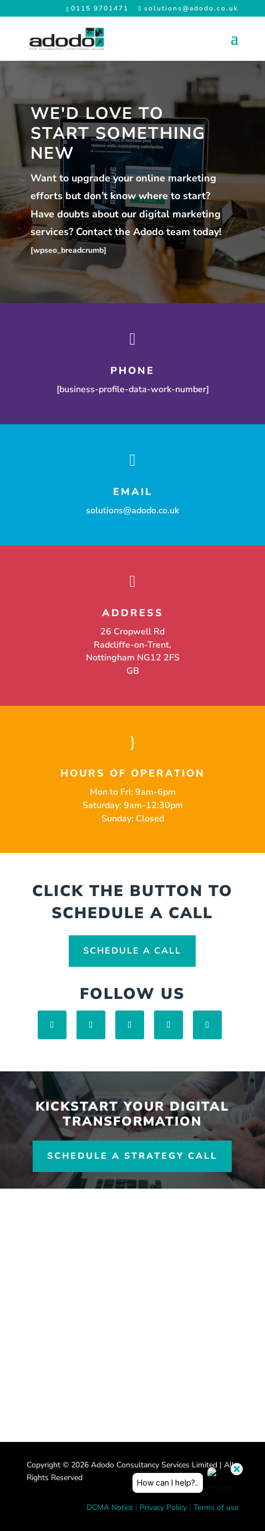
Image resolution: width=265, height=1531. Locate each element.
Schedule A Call (132, 951)
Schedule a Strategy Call (132, 1156)
